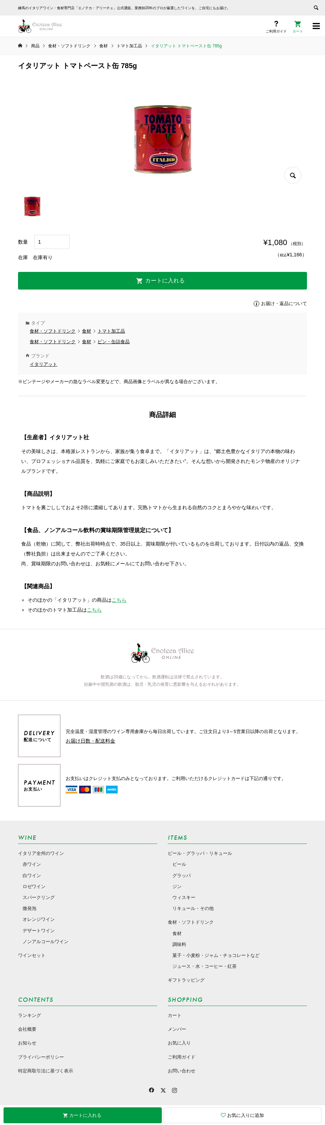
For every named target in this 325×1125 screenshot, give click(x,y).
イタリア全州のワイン (41, 853)
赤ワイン (32, 864)
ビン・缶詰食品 (114, 341)
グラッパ (181, 875)
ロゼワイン (34, 886)
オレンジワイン (39, 919)
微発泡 (29, 908)
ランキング (29, 1015)
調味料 (179, 944)
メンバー (177, 1029)
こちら (119, 600)
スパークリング (39, 897)
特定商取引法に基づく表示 (45, 1070)
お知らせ (27, 1043)
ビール (179, 864)
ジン (177, 886)
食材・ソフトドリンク (53, 331)
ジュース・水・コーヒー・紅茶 (204, 966)
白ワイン (32, 875)
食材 (86, 331)
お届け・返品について (284, 303)
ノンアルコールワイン (46, 941)
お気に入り (179, 1043)
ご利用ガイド (181, 1057)
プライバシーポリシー (41, 1057)
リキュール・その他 (193, 908)
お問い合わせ (181, 1070)
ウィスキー (183, 897)
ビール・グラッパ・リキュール (200, 853)
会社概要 (27, 1029)
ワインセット (32, 955)
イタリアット (43, 364)
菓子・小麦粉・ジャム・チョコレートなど (216, 955)
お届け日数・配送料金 (90, 741)
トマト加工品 (111, 331)
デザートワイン (39, 930)
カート (175, 1015)
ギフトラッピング (186, 980)
